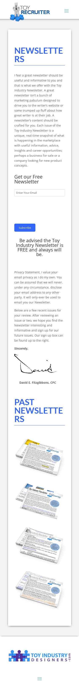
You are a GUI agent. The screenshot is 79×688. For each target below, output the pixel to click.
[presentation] (46, 209)
